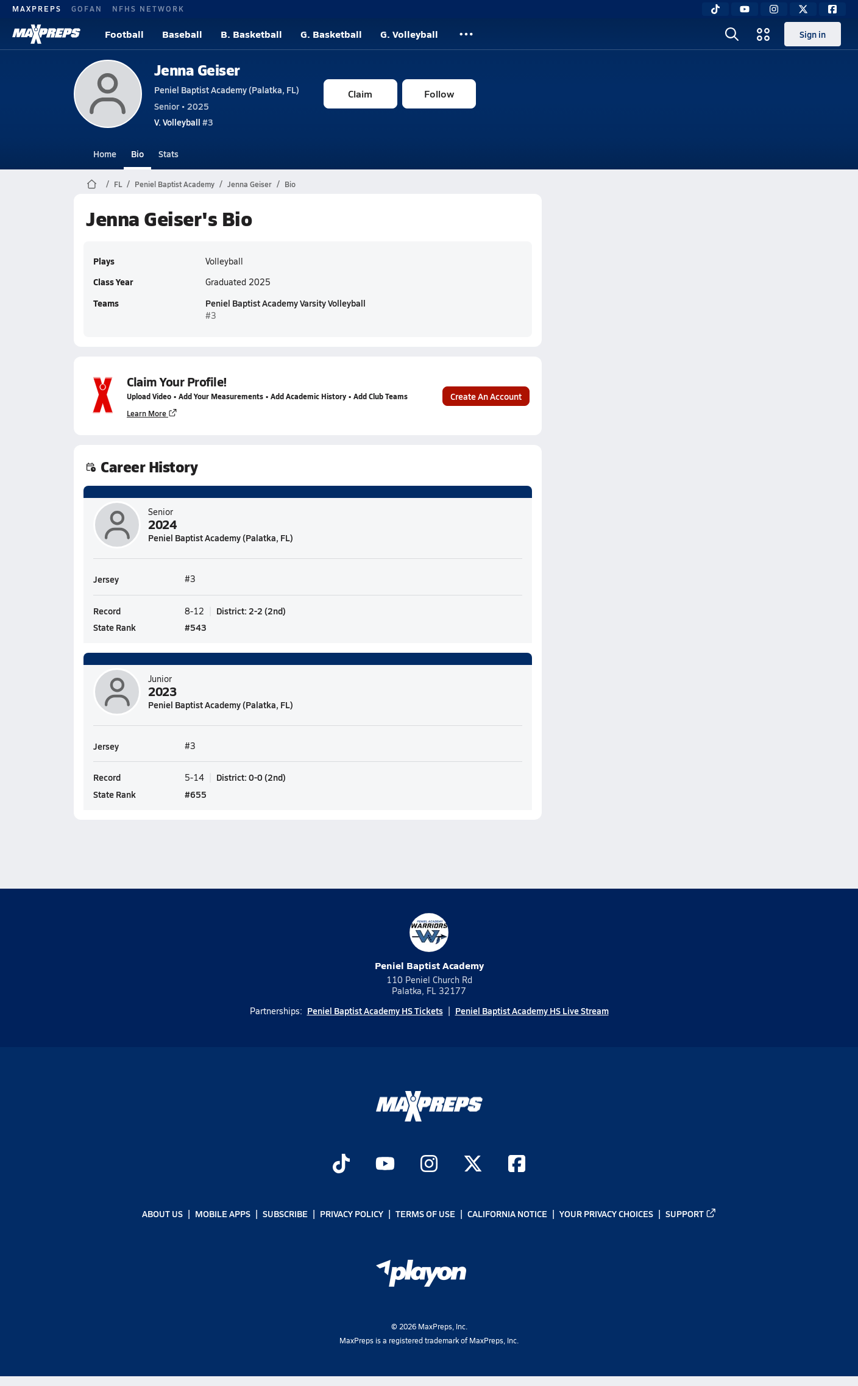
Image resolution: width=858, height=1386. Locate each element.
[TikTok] (715, 9)
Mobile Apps (222, 1213)
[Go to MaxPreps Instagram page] (429, 1165)
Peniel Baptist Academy (174, 184)
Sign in (813, 34)
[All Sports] (466, 34)
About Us (162, 1213)
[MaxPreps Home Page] (91, 184)
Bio (137, 153)
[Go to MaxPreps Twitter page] (473, 1165)
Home (104, 153)
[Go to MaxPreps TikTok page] (341, 1165)
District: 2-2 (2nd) (251, 610)
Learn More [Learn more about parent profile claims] (152, 413)
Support (691, 1213)
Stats (168, 153)
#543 (196, 626)
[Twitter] (803, 9)
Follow (439, 94)
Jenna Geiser (197, 69)
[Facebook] (832, 9)
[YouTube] (744, 9)
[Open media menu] (763, 34)
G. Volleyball (409, 34)
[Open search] (732, 34)
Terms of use (425, 1213)
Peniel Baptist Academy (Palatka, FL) (226, 89)
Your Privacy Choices (606, 1213)
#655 (196, 793)
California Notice (507, 1213)
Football (124, 34)
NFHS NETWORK (148, 8)
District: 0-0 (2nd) (251, 777)
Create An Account (486, 395)
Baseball (182, 34)
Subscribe (285, 1213)
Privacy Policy (351, 1213)
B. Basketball (251, 34)
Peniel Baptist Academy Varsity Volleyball (285, 303)
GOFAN (86, 8)
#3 (183, 122)
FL (118, 184)
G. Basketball (331, 34)
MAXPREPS (37, 8)
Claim (360, 94)
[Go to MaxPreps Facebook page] (516, 1165)
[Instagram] (773, 9)
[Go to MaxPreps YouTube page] (385, 1165)
